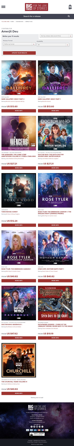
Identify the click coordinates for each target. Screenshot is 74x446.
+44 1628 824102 (40, 416)
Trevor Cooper (54, 271)
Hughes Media (39, 444)
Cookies (36, 442)
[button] (56, 36)
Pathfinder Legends (43, 322)
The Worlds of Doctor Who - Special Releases (13, 379)
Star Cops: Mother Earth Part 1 (51, 269)
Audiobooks (19, 21)
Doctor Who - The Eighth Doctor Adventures (13, 322)
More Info (18, 111)
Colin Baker (45, 158)
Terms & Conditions (43, 442)
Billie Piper (45, 216)
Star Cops (40, 267)
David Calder (45, 271)
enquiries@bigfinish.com (38, 422)
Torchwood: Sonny (9, 212)
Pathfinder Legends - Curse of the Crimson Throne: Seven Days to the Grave (55, 325)
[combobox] (34, 16)
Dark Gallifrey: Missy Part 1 (49, 99)
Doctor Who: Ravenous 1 (11, 324)
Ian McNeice (9, 384)
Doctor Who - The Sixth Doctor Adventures (49, 152)
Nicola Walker (17, 327)
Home (12, 21)
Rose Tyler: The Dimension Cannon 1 (16, 269)
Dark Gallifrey (5, 97)
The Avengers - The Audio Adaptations (11, 152)
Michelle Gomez (10, 101)
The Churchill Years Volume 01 (14, 382)
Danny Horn (17, 384)
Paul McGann (9, 327)
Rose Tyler (41, 209)
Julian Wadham (10, 158)
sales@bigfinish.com (38, 418)
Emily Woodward (19, 158)
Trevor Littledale (46, 328)
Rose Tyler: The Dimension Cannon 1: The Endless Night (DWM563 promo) (54, 213)
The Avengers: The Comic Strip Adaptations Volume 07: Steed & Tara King (18, 155)
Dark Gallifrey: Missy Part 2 (12, 99)
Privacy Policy (30, 442)
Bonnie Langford (54, 158)
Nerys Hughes (16, 214)
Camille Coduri (53, 216)
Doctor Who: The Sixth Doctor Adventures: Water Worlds (50, 155)
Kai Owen (8, 214)
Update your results (19, 53)
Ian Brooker (55, 328)
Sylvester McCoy (20, 101)
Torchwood (4, 209)
